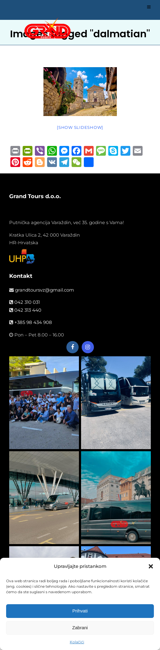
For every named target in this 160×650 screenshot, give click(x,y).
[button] (151, 568)
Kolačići (77, 643)
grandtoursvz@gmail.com (44, 290)
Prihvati (79, 612)
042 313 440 (27, 310)
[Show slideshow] (80, 127)
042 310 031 (27, 302)
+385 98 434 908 (33, 322)
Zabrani (80, 628)
